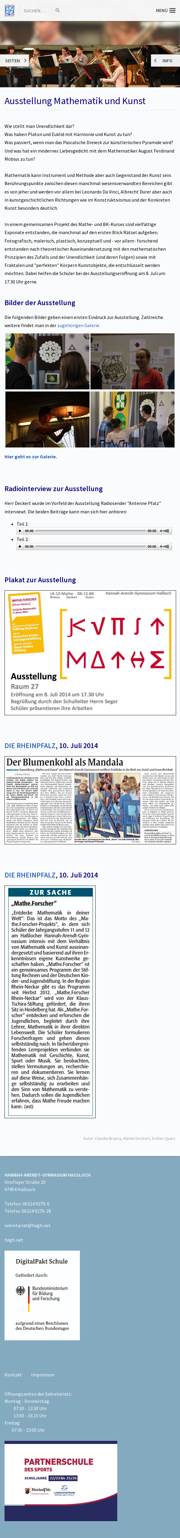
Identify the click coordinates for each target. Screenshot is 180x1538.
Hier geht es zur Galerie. (31, 456)
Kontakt (13, 1375)
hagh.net (14, 1240)
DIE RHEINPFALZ (30, 745)
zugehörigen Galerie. (78, 325)
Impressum (43, 1375)
